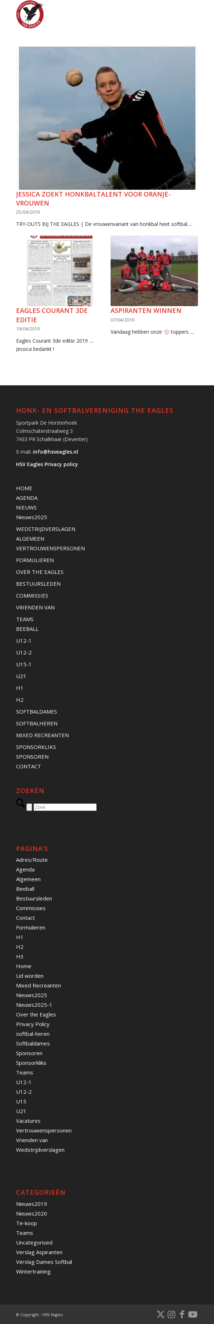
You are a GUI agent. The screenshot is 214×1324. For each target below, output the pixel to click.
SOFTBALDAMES (36, 711)
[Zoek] (65, 807)
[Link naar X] (160, 1314)
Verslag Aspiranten (39, 1252)
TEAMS (25, 619)
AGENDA (26, 497)
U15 (21, 1101)
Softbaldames (33, 1043)
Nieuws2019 (31, 1203)
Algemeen (28, 879)
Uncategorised (34, 1242)
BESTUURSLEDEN (38, 583)
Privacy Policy (33, 1024)
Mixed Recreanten (38, 985)
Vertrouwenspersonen (44, 1130)
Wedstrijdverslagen (40, 1149)
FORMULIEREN (35, 560)
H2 (20, 699)
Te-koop (26, 1223)
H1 (20, 687)
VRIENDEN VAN (35, 607)
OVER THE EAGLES (39, 571)
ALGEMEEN (30, 538)
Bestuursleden (34, 898)
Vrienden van (32, 1140)
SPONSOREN (32, 756)
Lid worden (30, 975)
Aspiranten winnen (146, 310)
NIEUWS (26, 507)
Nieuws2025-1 (34, 1004)
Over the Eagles (36, 1014)
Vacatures (28, 1120)
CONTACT (28, 766)
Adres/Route (32, 859)
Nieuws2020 (31, 1213)
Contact (25, 917)
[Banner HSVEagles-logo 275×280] (89, 14)
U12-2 (24, 652)
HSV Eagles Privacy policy (47, 464)
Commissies (31, 908)
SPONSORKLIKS (36, 746)
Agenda (25, 869)
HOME (24, 488)
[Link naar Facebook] (182, 1314)
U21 (21, 676)
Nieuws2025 (31, 517)
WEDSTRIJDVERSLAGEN (45, 528)
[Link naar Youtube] (192, 1314)
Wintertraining (33, 1271)
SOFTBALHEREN (36, 723)
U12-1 (24, 640)
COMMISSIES (32, 595)
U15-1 (24, 664)
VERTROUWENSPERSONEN (50, 548)
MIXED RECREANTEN (42, 735)
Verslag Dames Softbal (44, 1261)
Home (23, 966)
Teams (24, 1072)
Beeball (25, 888)
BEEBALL (27, 628)
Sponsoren (29, 1053)
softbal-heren (33, 1033)
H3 (20, 956)
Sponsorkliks (31, 1062)
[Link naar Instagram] (171, 1314)
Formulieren (30, 927)
